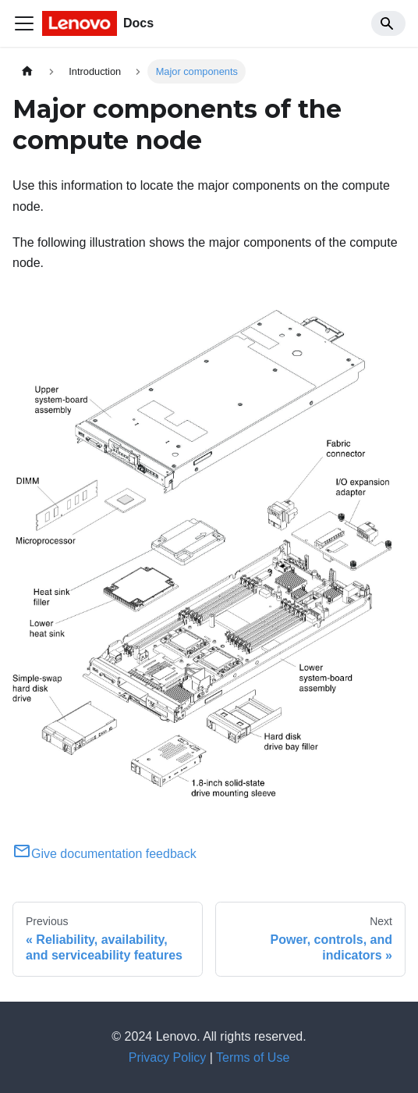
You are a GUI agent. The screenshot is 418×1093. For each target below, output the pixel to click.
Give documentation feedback (104, 853)
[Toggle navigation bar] (24, 23)
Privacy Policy (168, 1057)
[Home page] (27, 71)
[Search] (388, 23)
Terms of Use (252, 1057)
